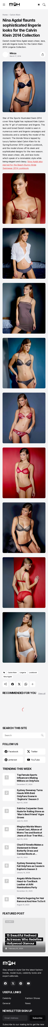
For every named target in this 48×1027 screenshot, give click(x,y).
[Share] (42, 54)
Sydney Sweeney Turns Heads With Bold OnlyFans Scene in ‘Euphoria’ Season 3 (30, 795)
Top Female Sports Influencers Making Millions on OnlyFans (28, 778)
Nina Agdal (8, 677)
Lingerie (23, 672)
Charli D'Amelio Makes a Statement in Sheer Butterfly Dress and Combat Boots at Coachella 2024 (30, 849)
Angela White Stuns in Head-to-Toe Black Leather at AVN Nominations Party (29, 883)
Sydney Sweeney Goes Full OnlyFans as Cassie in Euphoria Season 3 (30, 866)
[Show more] (32, 684)
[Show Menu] (4, 4)
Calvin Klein (15, 15)
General (6, 1003)
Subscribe (37, 1018)
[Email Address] (15, 1018)
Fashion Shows (32, 998)
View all (41, 693)
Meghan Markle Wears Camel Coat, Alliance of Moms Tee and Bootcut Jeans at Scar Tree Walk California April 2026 (30, 831)
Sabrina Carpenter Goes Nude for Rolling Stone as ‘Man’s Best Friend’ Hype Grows (30, 813)
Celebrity (7, 998)
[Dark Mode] (39, 4)
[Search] (44, 4)
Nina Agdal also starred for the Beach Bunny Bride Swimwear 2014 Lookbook (23, 164)
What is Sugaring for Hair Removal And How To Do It (31, 900)
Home (5, 15)
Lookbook (33, 672)
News (28, 1003)
